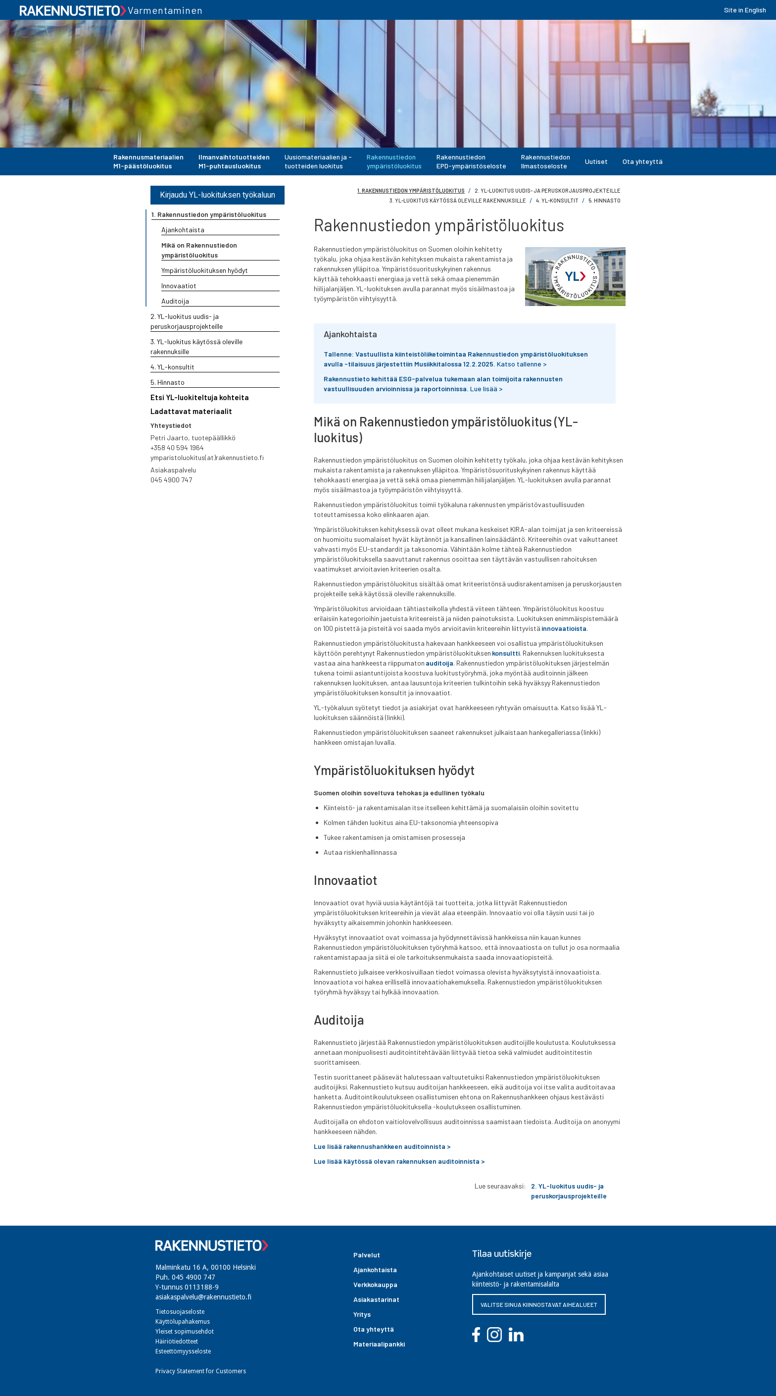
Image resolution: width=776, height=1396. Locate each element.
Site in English (745, 9)
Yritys (362, 1314)
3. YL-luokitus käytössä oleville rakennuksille (457, 200)
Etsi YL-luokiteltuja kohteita (199, 397)
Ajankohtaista (182, 229)
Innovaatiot (178, 285)
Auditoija (175, 301)
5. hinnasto (604, 200)
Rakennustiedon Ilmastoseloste (545, 161)
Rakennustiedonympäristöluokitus (394, 161)
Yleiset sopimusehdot (184, 1331)
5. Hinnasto (167, 382)
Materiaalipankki (379, 1344)
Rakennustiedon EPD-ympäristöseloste (471, 161)
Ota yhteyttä (643, 161)
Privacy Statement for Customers (200, 1371)
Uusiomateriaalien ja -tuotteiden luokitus (318, 161)
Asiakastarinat (376, 1299)
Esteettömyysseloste (183, 1351)
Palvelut (366, 1254)
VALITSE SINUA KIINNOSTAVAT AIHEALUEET (539, 1304)
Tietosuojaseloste (179, 1311)
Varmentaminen (165, 10)
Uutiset (596, 161)
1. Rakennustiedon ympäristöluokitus (411, 190)
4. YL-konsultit (557, 200)
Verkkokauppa (375, 1284)
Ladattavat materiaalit (191, 411)
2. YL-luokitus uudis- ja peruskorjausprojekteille (548, 190)
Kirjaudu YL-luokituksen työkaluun (217, 195)
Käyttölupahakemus (182, 1321)
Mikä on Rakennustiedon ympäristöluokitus (199, 250)
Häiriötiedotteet (176, 1341)
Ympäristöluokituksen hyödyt (204, 270)
